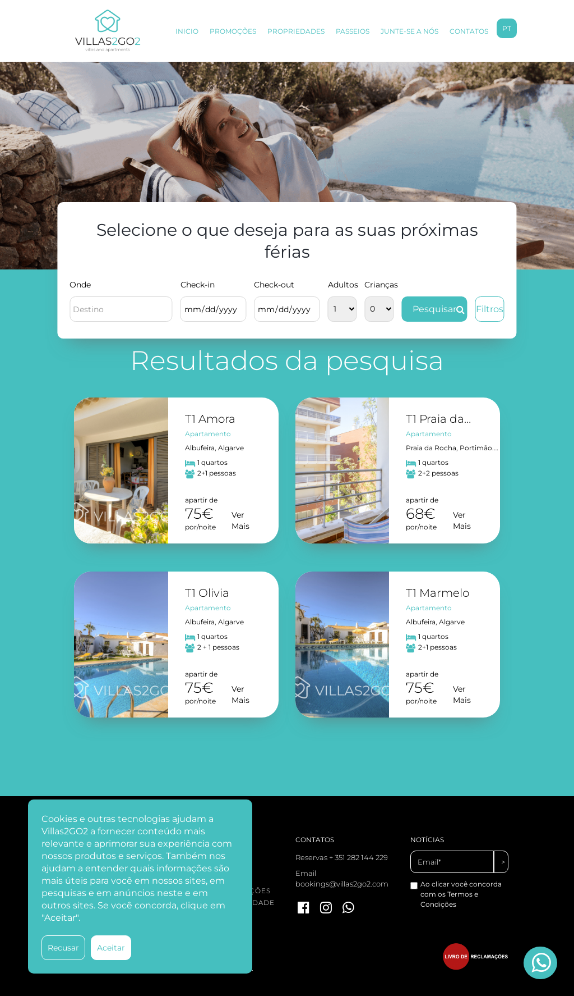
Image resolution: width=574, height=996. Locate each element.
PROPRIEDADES (296, 31)
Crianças (379, 285)
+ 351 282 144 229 (358, 857)
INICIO (186, 31)
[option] (287, 165)
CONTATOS (469, 31)
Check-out (274, 285)
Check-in (197, 285)
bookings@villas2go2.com (341, 883)
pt (506, 28)
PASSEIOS (352, 31)
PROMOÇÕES (233, 31)
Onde (80, 285)
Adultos (342, 285)
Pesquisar (439, 309)
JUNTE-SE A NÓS (409, 31)
